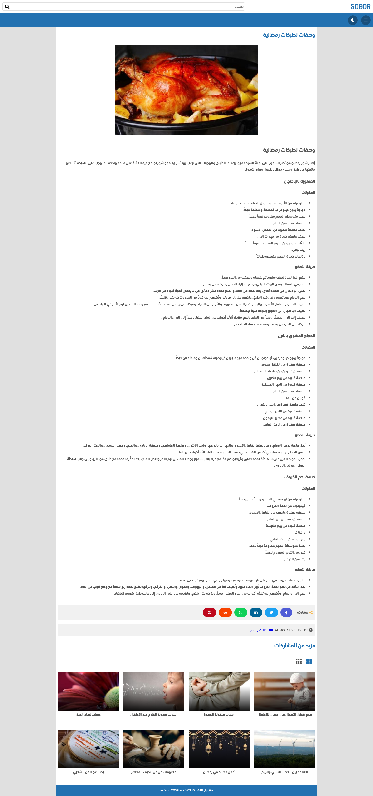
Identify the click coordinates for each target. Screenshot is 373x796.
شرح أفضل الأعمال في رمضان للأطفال (285, 715)
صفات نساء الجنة (88, 715)
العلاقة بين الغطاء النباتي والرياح (284, 772)
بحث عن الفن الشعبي (88, 772)
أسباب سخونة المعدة (219, 715)
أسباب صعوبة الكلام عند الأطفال (153, 715)
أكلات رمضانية (258, 630)
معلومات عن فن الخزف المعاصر (153, 772)
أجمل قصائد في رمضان (219, 772)
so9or (360, 6)
